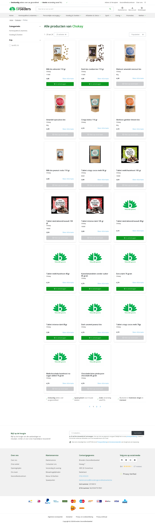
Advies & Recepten (111, 2)
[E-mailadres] (100, 433)
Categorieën (25, 26)
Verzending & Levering (53, 468)
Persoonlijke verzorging (52, 15)
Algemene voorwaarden (55, 517)
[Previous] (90, 406)
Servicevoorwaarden (115, 442)
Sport (108, 15)
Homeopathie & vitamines (28, 15)
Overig (118, 15)
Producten (18, 20)
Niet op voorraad (130, 84)
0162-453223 (83, 476)
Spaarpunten (50, 480)
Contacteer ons (51, 464)
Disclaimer (69, 517)
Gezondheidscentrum (127, 2)
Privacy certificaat (101, 517)
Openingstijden (16, 468)
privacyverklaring (131, 436)
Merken (142, 15)
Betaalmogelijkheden (53, 472)
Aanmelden (138, 433)
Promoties (130, 15)
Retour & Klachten (52, 476)
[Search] (72, 9)
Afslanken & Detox (93, 15)
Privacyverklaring (102, 442)
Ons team (14, 472)
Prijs (25, 40)
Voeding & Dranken (73, 15)
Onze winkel (15, 464)
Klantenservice (51, 460)
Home (11, 15)
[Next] (100, 406)
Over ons (139, 2)
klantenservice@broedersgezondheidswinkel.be (95, 480)
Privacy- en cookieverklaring (84, 517)
